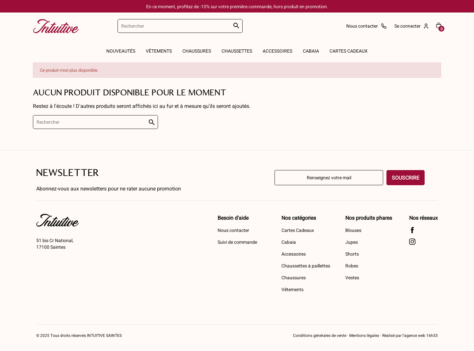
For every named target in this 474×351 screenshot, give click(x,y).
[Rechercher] (180, 26)
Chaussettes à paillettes (305, 266)
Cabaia (288, 242)
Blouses (353, 230)
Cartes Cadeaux (297, 230)
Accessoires (293, 254)
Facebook (412, 230)
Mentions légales (364, 335)
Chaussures (293, 277)
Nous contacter (233, 230)
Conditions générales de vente (319, 335)
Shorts (352, 254)
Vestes (352, 277)
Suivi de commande (237, 242)
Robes (351, 266)
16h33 (431, 335)
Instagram (412, 241)
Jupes (351, 242)
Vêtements (292, 289)
